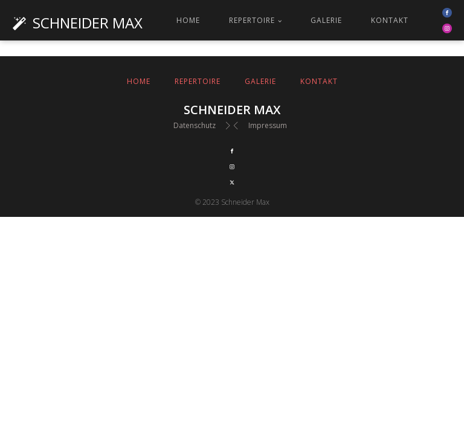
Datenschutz (194, 125)
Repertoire (252, 20)
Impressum (267, 125)
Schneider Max (88, 23)
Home (188, 20)
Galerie (326, 20)
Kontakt (389, 20)
